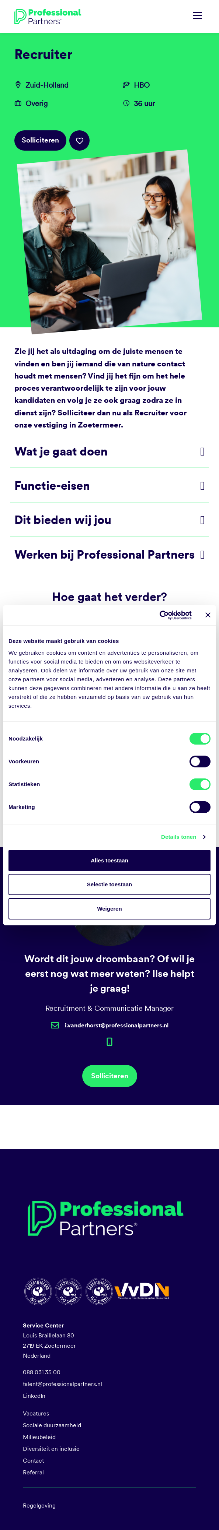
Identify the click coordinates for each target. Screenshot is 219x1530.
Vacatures (36, 1413)
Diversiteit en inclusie (51, 1448)
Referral (33, 1472)
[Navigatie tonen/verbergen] (197, 17)
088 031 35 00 (41, 1372)
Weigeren (109, 908)
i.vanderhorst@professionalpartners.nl (116, 1025)
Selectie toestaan (109, 884)
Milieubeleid (39, 1437)
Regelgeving (39, 1505)
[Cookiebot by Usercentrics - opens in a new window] (159, 615)
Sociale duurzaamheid (52, 1425)
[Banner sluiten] (208, 615)
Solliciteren (40, 140)
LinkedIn (34, 1395)
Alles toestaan (109, 860)
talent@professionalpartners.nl (62, 1383)
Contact (33, 1460)
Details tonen (178, 837)
